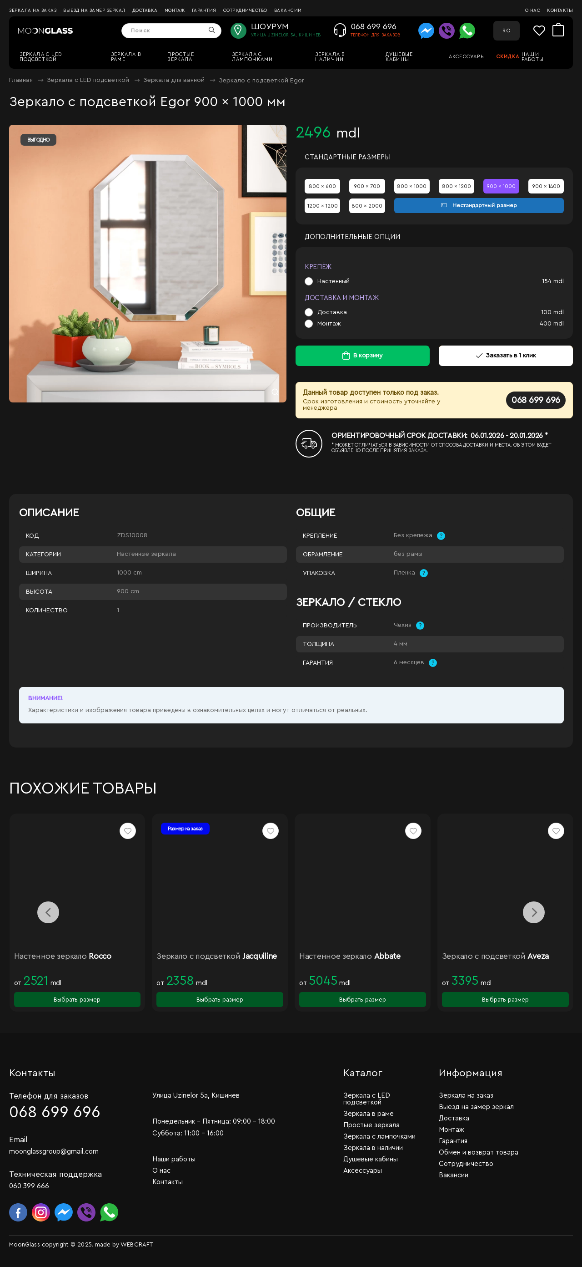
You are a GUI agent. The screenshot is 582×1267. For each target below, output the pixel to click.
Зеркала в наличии (330, 57)
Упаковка (319, 573)
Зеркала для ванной (174, 80)
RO (506, 30)
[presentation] (48, 912)
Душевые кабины (399, 57)
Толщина (318, 644)
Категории (43, 554)
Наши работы (533, 57)
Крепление (320, 536)
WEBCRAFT (136, 1244)
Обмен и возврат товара (478, 1152)
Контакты (560, 10)
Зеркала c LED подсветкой (41, 57)
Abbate (387, 956)
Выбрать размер (77, 999)
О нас (533, 10)
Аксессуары (467, 56)
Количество (47, 610)
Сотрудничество (245, 10)
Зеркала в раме (126, 57)
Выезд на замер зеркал (94, 10)
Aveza (538, 956)
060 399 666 (29, 1186)
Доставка (145, 10)
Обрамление (323, 554)
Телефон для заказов (48, 1096)
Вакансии (288, 10)
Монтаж (175, 10)
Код (32, 536)
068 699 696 (536, 400)
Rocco (100, 956)
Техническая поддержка (55, 1174)
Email (18, 1140)
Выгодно (38, 139)
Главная (21, 80)
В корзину (368, 355)
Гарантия (204, 10)
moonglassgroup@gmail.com (54, 1151)
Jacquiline (259, 956)
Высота (39, 592)
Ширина (39, 573)
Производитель (330, 625)
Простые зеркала (180, 57)
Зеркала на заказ (32, 10)
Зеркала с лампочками (252, 57)
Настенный (333, 281)
